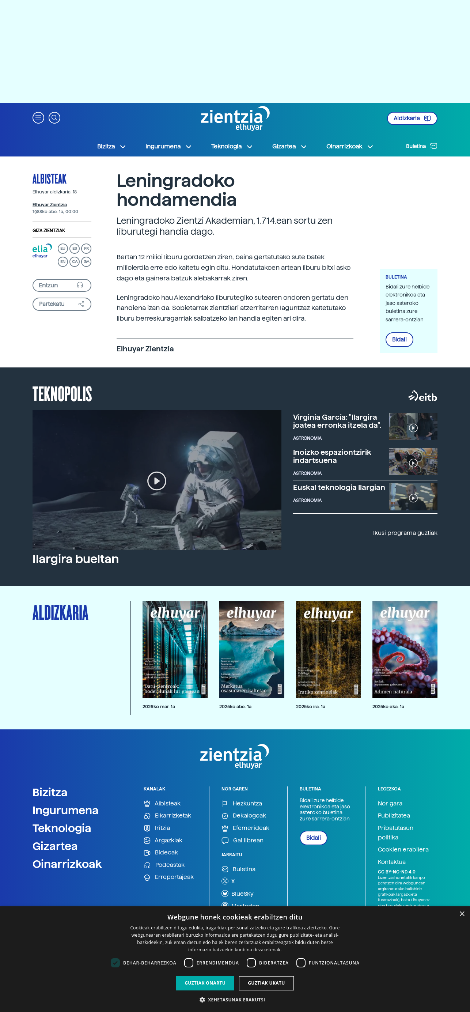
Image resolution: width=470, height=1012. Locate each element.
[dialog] (235, 959)
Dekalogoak (243, 816)
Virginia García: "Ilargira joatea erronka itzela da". (337, 421)
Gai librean (242, 841)
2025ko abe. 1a (235, 706)
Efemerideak (245, 828)
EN (62, 261)
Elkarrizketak (167, 816)
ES (74, 248)
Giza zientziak (49, 230)
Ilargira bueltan (76, 559)
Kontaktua (392, 861)
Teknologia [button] (232, 146)
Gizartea (55, 846)
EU (62, 248)
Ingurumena (66, 810)
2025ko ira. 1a (310, 706)
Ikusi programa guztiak (405, 532)
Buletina (421, 146)
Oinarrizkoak (67, 864)
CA (74, 261)
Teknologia (62, 828)
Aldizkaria (412, 118)
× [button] (462, 914)
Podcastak (164, 865)
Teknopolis (62, 393)
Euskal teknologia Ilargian (339, 487)
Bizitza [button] (111, 146)
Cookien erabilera (403, 849)
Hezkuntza (241, 804)
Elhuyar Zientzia (50, 204)
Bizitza (50, 792)
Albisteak (50, 178)
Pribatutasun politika (395, 832)
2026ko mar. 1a (159, 706)
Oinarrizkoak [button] (350, 146)
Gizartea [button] (289, 146)
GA (86, 261)
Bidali (399, 339)
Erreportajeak (169, 877)
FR (86, 248)
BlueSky (237, 893)
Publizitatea (394, 815)
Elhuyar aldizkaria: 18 (55, 192)
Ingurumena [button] (168, 146)
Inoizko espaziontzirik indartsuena (332, 456)
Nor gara (390, 803)
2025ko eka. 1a (388, 706)
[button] (38, 117)
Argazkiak (163, 841)
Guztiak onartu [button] (205, 983)
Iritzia (157, 828)
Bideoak (161, 853)
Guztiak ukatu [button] (266, 983)
